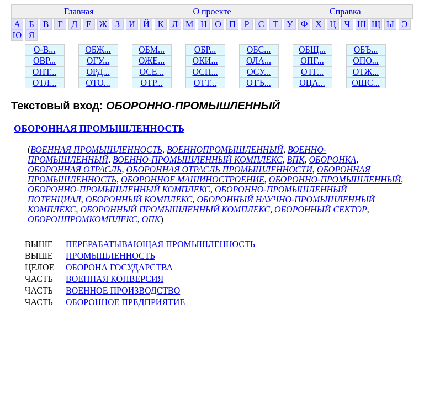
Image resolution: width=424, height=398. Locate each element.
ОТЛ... (44, 82)
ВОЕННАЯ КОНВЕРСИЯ (114, 279)
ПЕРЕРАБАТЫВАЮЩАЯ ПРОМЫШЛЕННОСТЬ (160, 244)
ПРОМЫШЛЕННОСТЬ (110, 255)
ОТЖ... (366, 71)
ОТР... (151, 82)
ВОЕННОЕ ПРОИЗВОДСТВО (123, 290)
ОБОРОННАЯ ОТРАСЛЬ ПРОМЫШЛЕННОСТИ (219, 169)
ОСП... (205, 71)
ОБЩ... (312, 49)
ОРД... (97, 71)
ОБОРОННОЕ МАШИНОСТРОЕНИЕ (192, 179)
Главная (79, 11)
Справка (345, 11)
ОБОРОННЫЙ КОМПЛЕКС (139, 199)
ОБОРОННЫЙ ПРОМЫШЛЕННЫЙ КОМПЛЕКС (175, 209)
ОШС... (365, 82)
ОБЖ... (98, 49)
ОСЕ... (151, 71)
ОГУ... (98, 60)
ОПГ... (312, 60)
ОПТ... (44, 71)
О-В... (45, 49)
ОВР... (44, 60)
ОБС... (259, 49)
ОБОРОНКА (333, 159)
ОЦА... (312, 82)
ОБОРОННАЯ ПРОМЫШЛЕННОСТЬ (99, 128)
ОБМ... (152, 49)
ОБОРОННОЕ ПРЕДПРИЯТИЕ (125, 302)
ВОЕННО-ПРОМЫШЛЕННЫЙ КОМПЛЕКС (198, 159)
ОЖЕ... (152, 60)
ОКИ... (205, 60)
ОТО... (98, 82)
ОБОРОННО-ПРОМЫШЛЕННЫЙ (335, 179)
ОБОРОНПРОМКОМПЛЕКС (82, 219)
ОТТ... (205, 82)
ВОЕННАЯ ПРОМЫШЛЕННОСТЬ (96, 149)
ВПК (296, 159)
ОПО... (366, 60)
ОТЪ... (258, 82)
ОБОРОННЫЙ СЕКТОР (320, 209)
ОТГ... (312, 71)
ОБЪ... (366, 49)
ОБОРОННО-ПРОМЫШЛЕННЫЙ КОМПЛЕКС (119, 189)
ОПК (151, 219)
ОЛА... (258, 60)
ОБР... (205, 49)
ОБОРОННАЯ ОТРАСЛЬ (74, 169)
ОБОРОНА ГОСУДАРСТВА (119, 267)
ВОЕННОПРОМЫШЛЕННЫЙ (225, 149)
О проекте (212, 11)
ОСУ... (259, 71)
